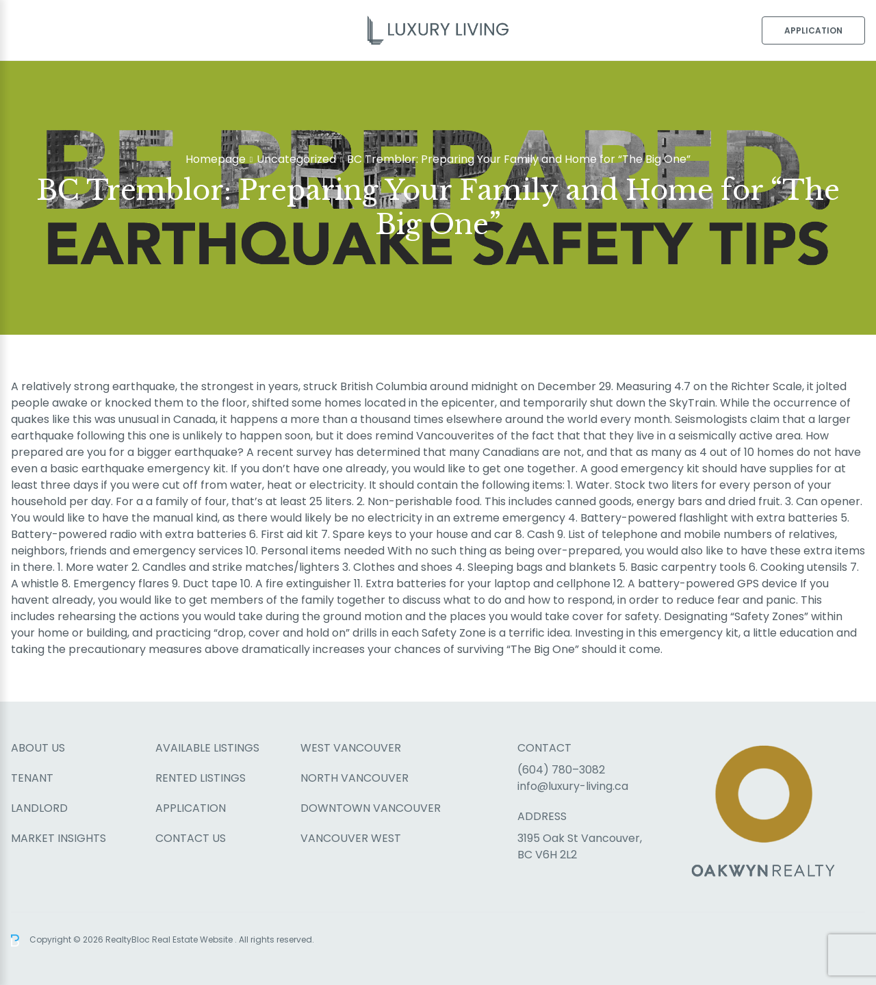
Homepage (215, 159)
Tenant (32, 778)
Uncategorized (296, 159)
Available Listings (207, 748)
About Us (38, 748)
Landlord (39, 808)
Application (813, 30)
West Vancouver (350, 748)
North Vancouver (354, 778)
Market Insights (58, 838)
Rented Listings (200, 778)
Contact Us (190, 838)
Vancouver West (350, 838)
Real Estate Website (193, 939)
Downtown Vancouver (370, 808)
